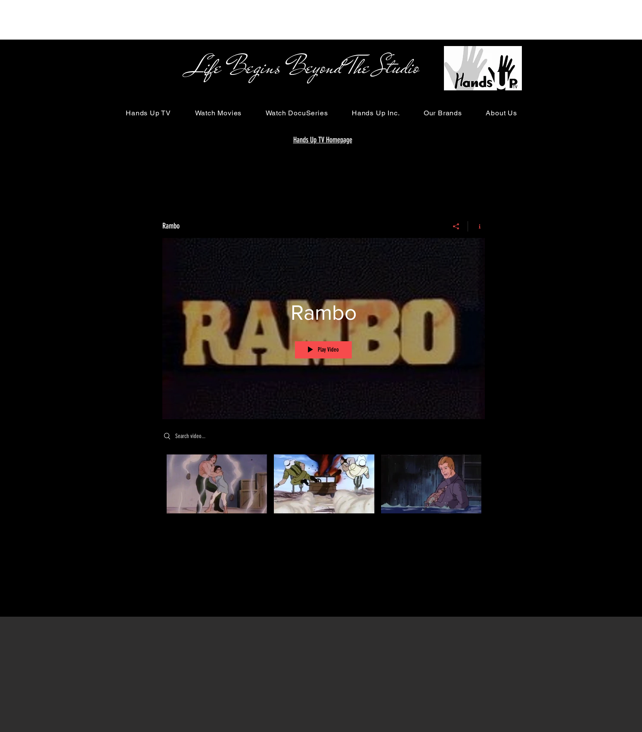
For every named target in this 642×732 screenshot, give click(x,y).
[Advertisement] (156, 19)
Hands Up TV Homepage (322, 140)
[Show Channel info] (476, 226)
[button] (148, 113)
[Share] (456, 226)
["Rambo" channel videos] (323, 490)
